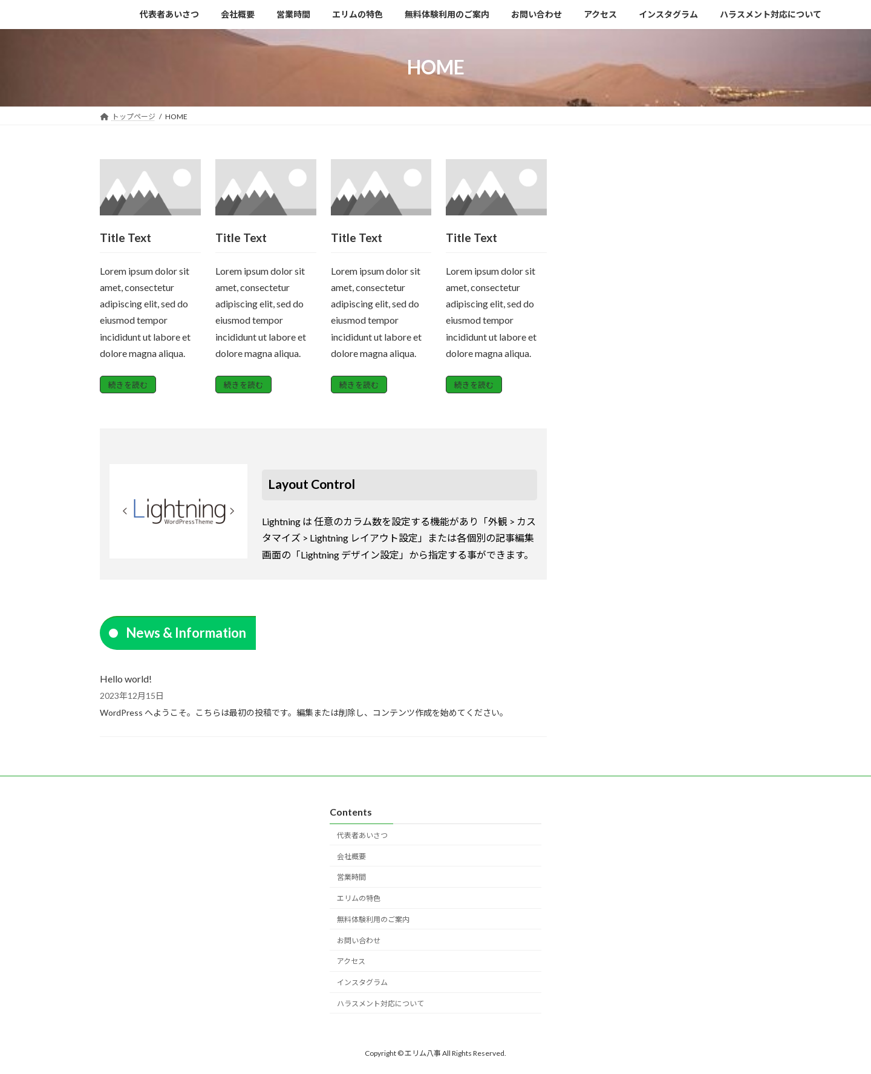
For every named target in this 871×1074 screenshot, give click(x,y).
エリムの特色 (358, 898)
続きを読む (128, 385)
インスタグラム (362, 982)
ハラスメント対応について (380, 1003)
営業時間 (351, 877)
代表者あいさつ (362, 834)
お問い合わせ (358, 940)
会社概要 (351, 855)
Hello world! (126, 678)
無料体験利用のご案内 (373, 919)
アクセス (351, 961)
